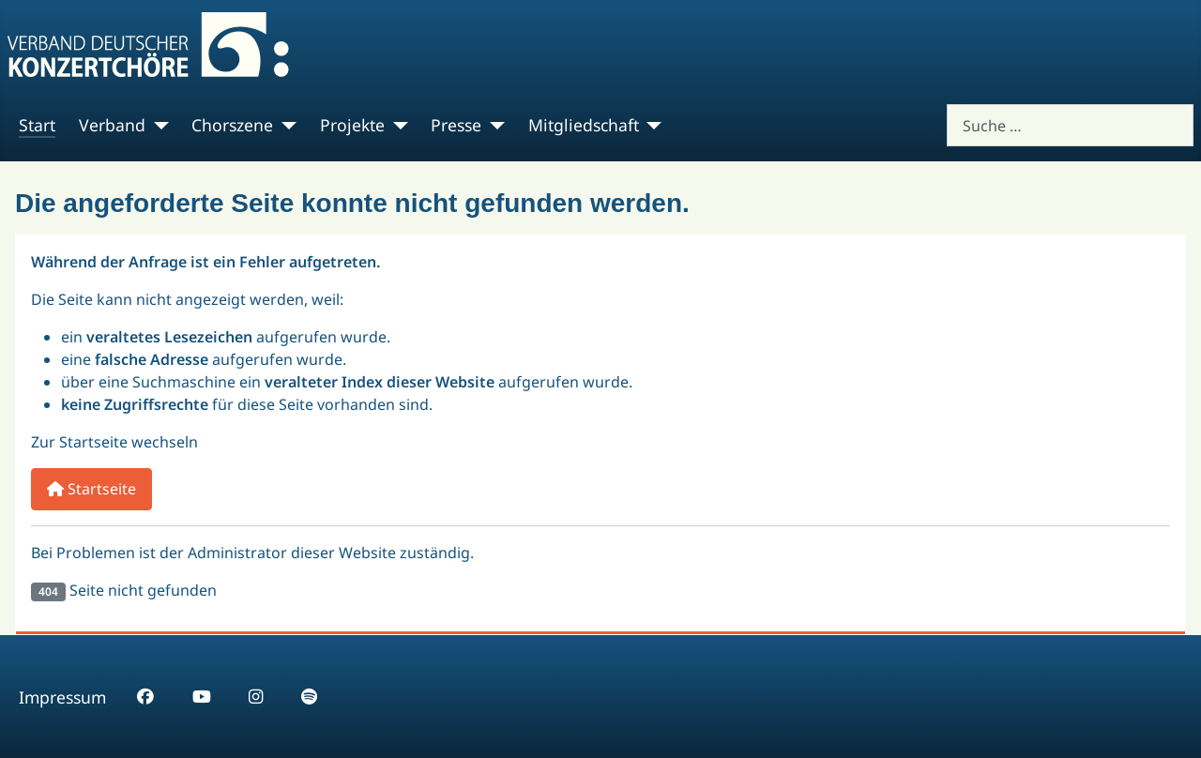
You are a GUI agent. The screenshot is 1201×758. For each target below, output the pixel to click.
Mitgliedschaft (583, 125)
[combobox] (1070, 125)
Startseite (91, 488)
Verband (112, 125)
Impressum (62, 697)
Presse (456, 125)
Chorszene (232, 125)
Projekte (352, 125)
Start (37, 125)
